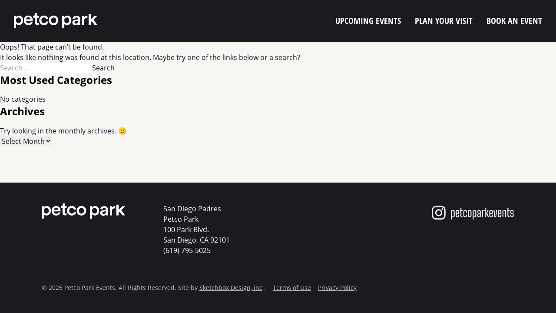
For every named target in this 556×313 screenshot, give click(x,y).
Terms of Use (292, 287)
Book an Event (514, 21)
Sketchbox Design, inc (230, 287)
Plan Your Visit (444, 21)
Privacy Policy (337, 287)
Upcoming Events (368, 21)
